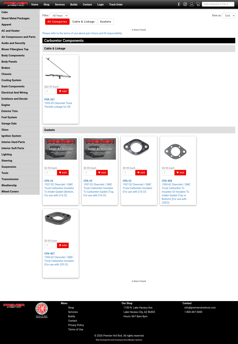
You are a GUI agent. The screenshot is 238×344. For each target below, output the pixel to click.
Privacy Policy (76, 325)
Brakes (5, 67)
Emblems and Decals (14, 98)
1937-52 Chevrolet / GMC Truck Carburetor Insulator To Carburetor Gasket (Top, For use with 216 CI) (99, 188)
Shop (46, 4)
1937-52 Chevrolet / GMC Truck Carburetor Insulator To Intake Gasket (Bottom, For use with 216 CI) (59, 188)
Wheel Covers (10, 191)
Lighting (6, 154)
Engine (5, 105)
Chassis (6, 74)
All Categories (57, 21)
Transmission (10, 179)
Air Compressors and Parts (18, 37)
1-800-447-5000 (193, 312)
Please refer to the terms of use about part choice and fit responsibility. (82, 33)
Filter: (45, 15)
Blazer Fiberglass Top (15, 49)
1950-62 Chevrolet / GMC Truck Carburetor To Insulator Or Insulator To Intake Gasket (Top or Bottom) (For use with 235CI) (176, 191)
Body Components (13, 55)
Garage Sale (9, 123)
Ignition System (11, 136)
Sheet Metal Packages (15, 18)
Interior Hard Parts (13, 142)
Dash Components (13, 86)
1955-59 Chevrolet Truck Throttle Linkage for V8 (58, 103)
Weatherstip (9, 185)
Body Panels (9, 61)
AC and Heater (10, 30)
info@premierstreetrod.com (200, 307)
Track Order (116, 4)
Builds (73, 4)
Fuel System (9, 117)
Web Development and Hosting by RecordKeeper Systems (119, 340)
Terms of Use (75, 329)
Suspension (8, 166)
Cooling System (11, 80)
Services (60, 4)
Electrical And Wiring (14, 92)
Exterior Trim (9, 111)
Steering (6, 160)
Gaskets (105, 21)
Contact (87, 4)
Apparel (6, 24)
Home (34, 4)
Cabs (4, 12)
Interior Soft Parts (12, 148)
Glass (5, 129)
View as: (217, 15)
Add (63, 91)
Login (100, 4)
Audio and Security (13, 43)
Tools (4, 173)
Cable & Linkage (83, 21)
